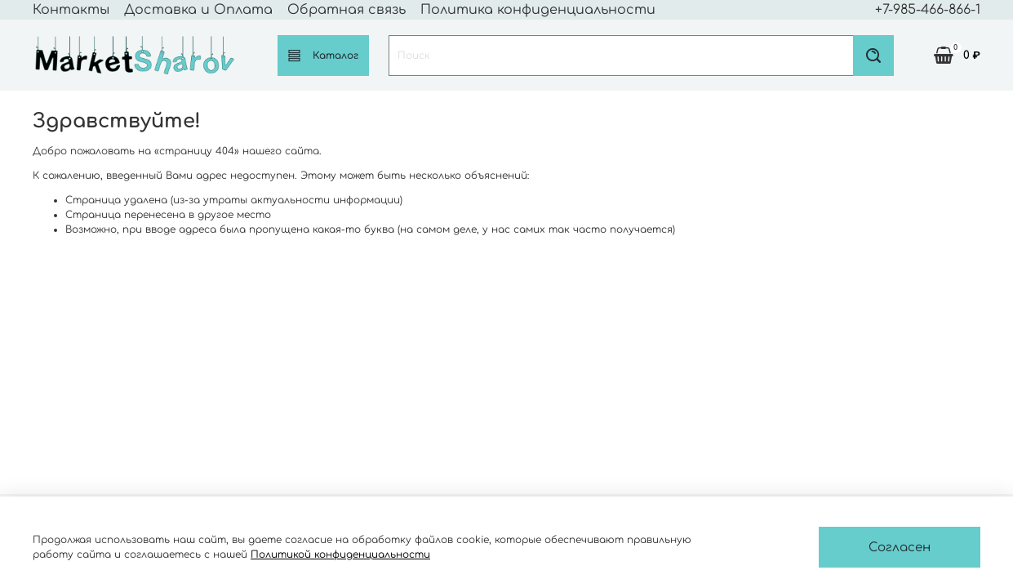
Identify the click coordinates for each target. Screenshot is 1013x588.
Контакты (71, 9)
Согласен (900, 548)
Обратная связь (346, 9)
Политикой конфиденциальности (340, 554)
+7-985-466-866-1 (927, 9)
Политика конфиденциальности (537, 9)
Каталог (323, 55)
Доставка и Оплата (198, 9)
